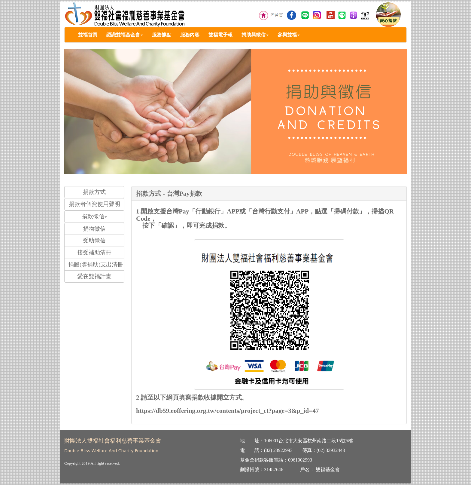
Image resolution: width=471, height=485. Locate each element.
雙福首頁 (87, 34)
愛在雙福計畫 (94, 276)
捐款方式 (94, 192)
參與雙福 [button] (289, 34)
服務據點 (161, 34)
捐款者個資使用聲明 (94, 204)
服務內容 (189, 34)
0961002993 (300, 459)
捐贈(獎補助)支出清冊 (95, 264)
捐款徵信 (94, 216)
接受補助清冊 (94, 252)
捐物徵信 (94, 229)
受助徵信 (94, 240)
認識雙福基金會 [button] (124, 34)
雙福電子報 (220, 34)
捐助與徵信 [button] (255, 34)
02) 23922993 (279, 450)
